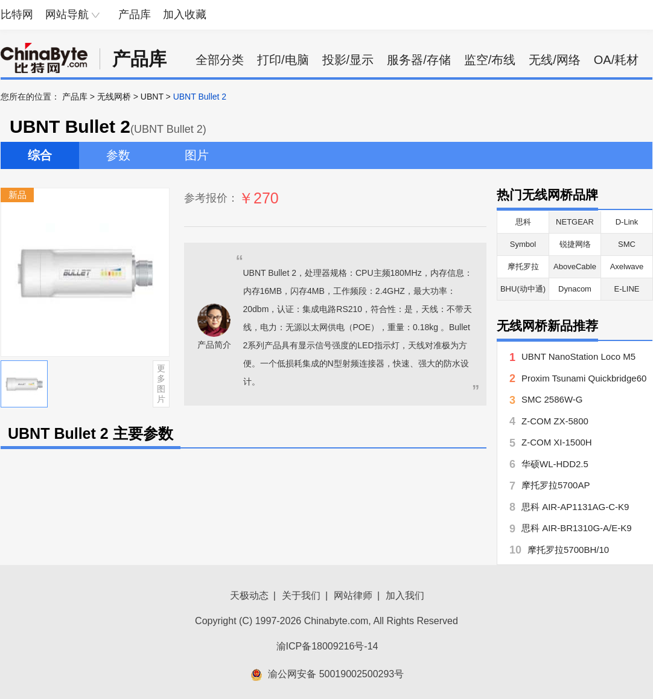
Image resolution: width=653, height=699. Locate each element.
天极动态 (249, 595)
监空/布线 (490, 59)
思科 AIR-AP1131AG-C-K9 (575, 507)
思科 (523, 221)
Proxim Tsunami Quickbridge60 (583, 378)
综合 (40, 155)
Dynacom (574, 288)
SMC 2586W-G (551, 399)
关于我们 (301, 595)
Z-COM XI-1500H (556, 442)
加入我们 (405, 595)
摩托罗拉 (523, 266)
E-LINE (627, 288)
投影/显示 (348, 59)
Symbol (523, 244)
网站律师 (353, 595)
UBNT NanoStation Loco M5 (578, 356)
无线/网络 (555, 59)
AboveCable (574, 266)
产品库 (134, 14)
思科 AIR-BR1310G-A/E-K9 (576, 528)
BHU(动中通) (523, 288)
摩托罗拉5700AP (555, 485)
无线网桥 (114, 96)
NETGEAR (575, 221)
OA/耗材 (616, 59)
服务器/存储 (419, 59)
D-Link (627, 221)
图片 (197, 155)
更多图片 (161, 383)
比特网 (17, 14)
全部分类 (220, 59)
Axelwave (627, 266)
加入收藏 (184, 14)
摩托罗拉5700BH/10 (568, 549)
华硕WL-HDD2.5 (554, 464)
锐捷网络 (575, 244)
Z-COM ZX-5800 (554, 421)
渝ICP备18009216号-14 (327, 646)
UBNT (152, 96)
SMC (626, 244)
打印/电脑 (283, 59)
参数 (118, 155)
